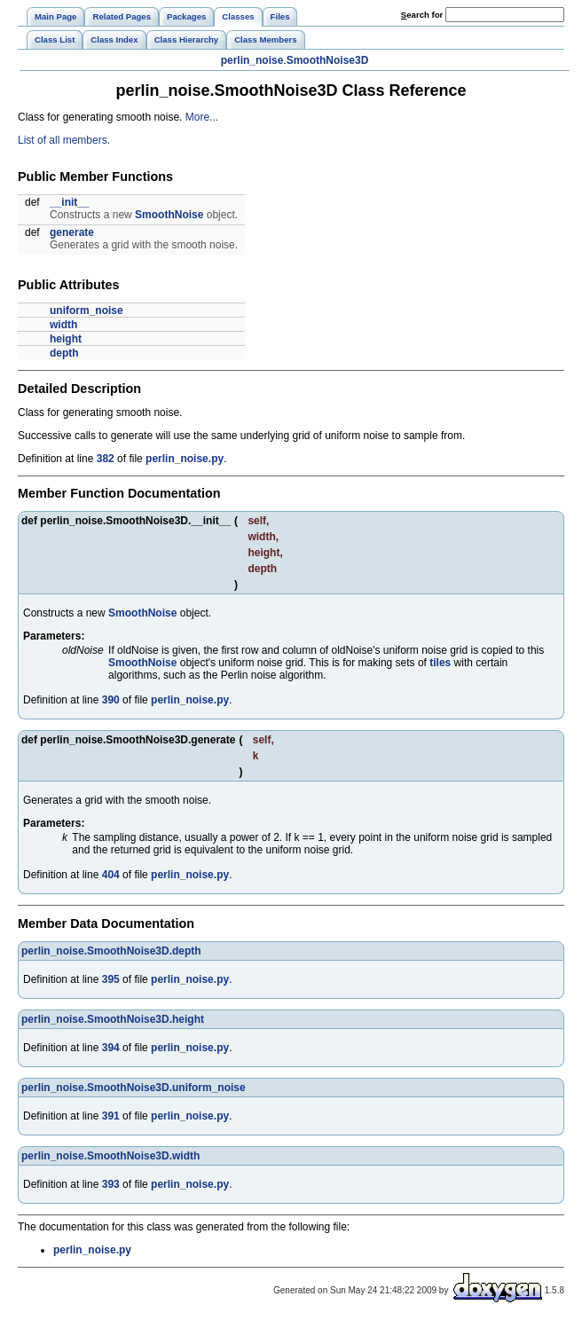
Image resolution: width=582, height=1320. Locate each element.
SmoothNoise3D (328, 60)
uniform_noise (86, 310)
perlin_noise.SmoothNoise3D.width (110, 1156)
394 (111, 1047)
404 (111, 874)
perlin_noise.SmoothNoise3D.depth (111, 951)
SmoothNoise (169, 214)
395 (111, 979)
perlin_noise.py (185, 458)
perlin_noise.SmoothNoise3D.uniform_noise (133, 1087)
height (66, 339)
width (63, 324)
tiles (440, 662)
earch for (421, 15)
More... (201, 117)
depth (64, 353)
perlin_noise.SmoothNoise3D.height (112, 1019)
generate (72, 232)
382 (105, 458)
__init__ (70, 202)
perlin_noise (252, 60)
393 (111, 1184)
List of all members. (64, 140)
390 (111, 700)
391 (111, 1116)
